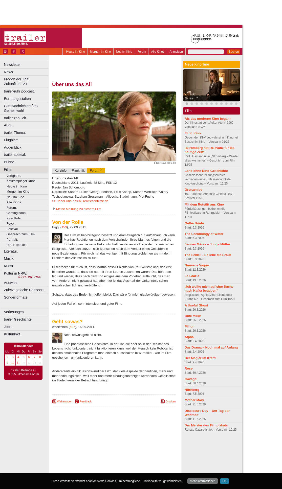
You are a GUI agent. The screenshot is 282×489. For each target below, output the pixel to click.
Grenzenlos (193, 189)
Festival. (12, 229)
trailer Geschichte (18, 319)
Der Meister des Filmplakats (206, 425)
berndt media (92, 445)
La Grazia (192, 276)
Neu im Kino (124, 51)
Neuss (124, 461)
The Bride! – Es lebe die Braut (208, 255)
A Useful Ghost (196, 305)
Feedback (86, 401)
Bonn (86, 453)
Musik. (9, 258)
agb (141, 445)
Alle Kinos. (14, 202)
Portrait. (12, 239)
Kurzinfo (60, 170)
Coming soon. (16, 213)
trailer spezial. (15, 155)
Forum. (11, 208)
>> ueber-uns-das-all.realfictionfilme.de (80, 201)
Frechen (90, 457)
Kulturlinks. (12, 334)
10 (12, 363)
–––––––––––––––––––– (23, 305)
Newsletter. (13, 65)
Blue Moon (193, 316)
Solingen (115, 465)
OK (224, 481)
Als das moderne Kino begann (208, 118)
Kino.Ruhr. (14, 218)
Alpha (189, 337)
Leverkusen (88, 461)
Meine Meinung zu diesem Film (78, 209)
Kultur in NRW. (15, 273)
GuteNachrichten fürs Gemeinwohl (21, 108)
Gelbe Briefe (194, 223)
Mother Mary (194, 400)
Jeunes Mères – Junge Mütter (207, 244)
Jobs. (8, 327)
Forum (141, 51)
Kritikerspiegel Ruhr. (21, 181)
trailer (114, 449)
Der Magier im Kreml (200, 358)
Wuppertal (134, 465)
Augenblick (12, 147)
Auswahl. (11, 283)
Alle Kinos (157, 51)
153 (64, 227)
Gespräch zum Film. (21, 234)
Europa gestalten (17, 99)
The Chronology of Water (204, 234)
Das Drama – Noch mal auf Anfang (211, 347)
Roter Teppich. (16, 245)
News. (9, 72)
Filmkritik (78, 170)
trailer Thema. (15, 133)
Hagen (122, 457)
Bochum (76, 453)
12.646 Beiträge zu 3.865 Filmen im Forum (23, 372)
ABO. (8, 125)
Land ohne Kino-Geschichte (206, 171)
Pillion (190, 326)
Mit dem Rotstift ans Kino (204, 204)
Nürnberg (192, 390)
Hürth (141, 457)
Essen (79, 457)
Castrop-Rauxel (102, 453)
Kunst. (9, 266)
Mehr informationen (202, 481)
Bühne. (9, 162)
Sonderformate (15, 297)
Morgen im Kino (100, 51)
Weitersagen (64, 401)
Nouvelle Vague (197, 265)
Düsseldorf (136, 453)
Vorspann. (13, 176)
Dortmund (120, 453)
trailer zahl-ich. (15, 118)
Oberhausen (138, 461)
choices (88, 449)
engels (99, 449)
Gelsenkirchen (106, 457)
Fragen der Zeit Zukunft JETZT (27, 81)
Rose (189, 368)
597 (72, 327)
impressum (111, 445)
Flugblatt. (11, 140)
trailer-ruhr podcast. (19, 91)
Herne (132, 457)
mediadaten (154, 445)
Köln (149, 457)
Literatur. (11, 251)
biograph (74, 449)
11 (18, 363)
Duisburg (150, 453)
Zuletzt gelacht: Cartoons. (24, 290)
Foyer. (11, 223)
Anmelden (176, 51)
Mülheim (112, 461)
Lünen (101, 461)
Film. (8, 169)
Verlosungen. (14, 312)
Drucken (171, 401)
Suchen (234, 51)
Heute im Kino (75, 51)
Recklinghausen (97, 465)
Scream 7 (191, 98)
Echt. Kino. (193, 133)
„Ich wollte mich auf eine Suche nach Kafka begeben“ (209, 289)
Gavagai (191, 379)
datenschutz (129, 445)
